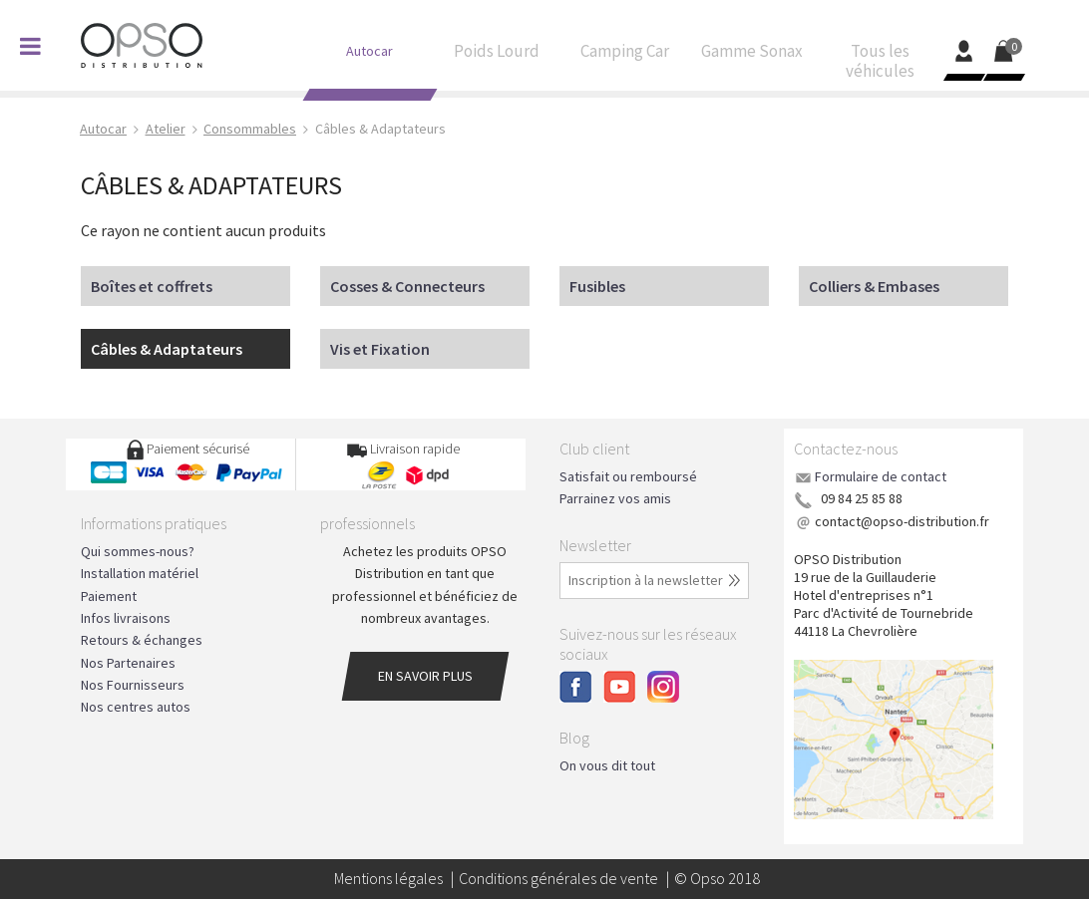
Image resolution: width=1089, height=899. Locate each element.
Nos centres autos (135, 707)
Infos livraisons (126, 618)
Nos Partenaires (128, 663)
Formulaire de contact (880, 476)
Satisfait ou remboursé (628, 476)
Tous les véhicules (879, 66)
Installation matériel (139, 573)
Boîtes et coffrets (151, 286)
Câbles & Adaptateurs (166, 349)
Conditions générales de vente (558, 878)
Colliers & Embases (874, 286)
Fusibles (597, 286)
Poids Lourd (496, 56)
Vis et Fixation (380, 349)
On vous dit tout (607, 765)
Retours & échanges (141, 640)
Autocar (369, 55)
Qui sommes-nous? (137, 551)
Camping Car (624, 56)
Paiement (109, 596)
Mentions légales (388, 878)
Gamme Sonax (752, 56)
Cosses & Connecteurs (407, 286)
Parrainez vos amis (615, 498)
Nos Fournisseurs (132, 685)
